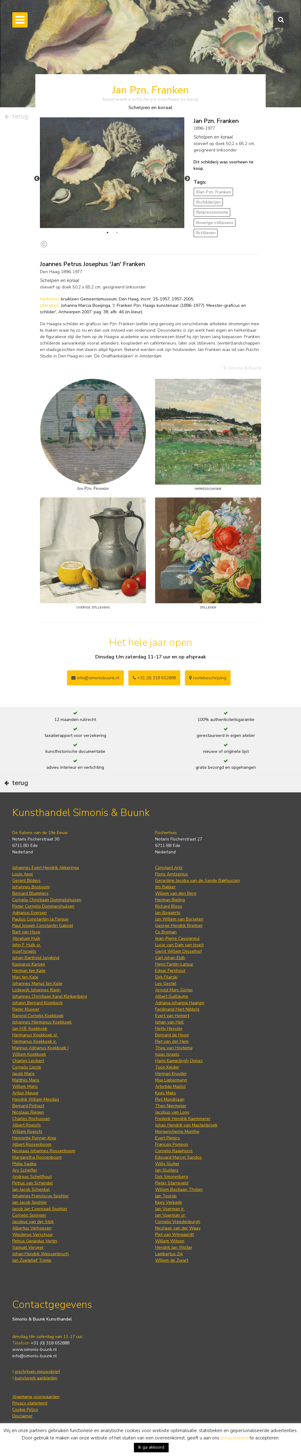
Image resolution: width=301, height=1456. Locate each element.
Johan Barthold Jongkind (35, 958)
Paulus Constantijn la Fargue (40, 919)
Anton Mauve (25, 1093)
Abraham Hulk (26, 938)
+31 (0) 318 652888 (154, 678)
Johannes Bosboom (31, 887)
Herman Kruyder (171, 1074)
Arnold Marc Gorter (174, 990)
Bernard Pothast (28, 1106)
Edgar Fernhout (170, 971)
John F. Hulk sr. (26, 945)
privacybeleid (234, 1438)
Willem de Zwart (171, 1260)
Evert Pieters (167, 1138)
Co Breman (166, 932)
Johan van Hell (169, 1022)
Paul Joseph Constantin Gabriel (42, 925)
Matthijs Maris (25, 1080)
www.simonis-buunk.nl (34, 1349)
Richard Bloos (168, 906)
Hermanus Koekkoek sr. (35, 1035)
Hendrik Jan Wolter (173, 1247)
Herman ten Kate (28, 971)
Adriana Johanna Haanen (179, 1003)
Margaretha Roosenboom (37, 1157)
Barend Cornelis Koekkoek (38, 1016)
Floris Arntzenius (171, 874)
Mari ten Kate (25, 977)
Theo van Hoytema (174, 1048)
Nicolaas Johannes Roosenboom (43, 1151)
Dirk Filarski (166, 977)
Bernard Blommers (30, 893)
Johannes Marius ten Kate (37, 983)
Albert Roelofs (26, 1125)
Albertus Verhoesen (32, 1228)
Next (187, 179)
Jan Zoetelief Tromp (31, 1260)
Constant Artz (168, 868)
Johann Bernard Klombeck (37, 1003)
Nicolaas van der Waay (178, 1228)
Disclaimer (22, 1416)
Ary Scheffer (24, 1170)
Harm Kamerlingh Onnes (179, 1061)
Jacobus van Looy (172, 1112)
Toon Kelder (167, 1067)
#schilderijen (208, 202)
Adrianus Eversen (29, 913)
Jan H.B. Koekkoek (29, 1028)
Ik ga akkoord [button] (151, 1447)
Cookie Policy (25, 1409)
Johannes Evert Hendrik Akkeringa (45, 868)
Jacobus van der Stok (33, 1222)
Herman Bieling (170, 900)
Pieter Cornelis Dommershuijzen (43, 906)
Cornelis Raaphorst (174, 1151)
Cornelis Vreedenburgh (177, 1222)
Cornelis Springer (29, 1215)
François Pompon (171, 1144)
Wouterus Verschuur (32, 1234)
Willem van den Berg (175, 893)
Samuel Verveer (28, 1247)
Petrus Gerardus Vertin (34, 1241)
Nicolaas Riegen (28, 1112)
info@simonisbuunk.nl (95, 678)
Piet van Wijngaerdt (174, 1234)
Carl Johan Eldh (170, 958)
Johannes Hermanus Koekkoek (42, 1022)
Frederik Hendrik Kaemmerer (182, 1119)
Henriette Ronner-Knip (34, 1138)
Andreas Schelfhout (32, 1177)
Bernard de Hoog (172, 1035)
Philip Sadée (24, 1164)
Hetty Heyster (168, 1028)
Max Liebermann (171, 1080)
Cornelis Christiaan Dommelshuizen (46, 900)
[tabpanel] (112, 172)
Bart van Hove (26, 932)
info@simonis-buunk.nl (34, 1356)
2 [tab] (117, 233)
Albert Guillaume (171, 996)
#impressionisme (212, 212)
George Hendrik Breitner (179, 925)
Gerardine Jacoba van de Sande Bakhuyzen (197, 880)
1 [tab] (107, 233)
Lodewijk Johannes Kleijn (36, 990)
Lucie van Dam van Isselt (179, 945)
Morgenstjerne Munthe (177, 1131)
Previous (37, 179)
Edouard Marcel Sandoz (178, 1157)
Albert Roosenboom (31, 1144)
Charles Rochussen (31, 1119)
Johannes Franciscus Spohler (40, 1196)
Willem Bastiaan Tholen (179, 1189)
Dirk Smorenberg (171, 1177)
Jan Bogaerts (167, 913)
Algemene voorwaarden (36, 1397)
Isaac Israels (167, 1054)
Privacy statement (29, 1403)
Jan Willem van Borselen (179, 919)
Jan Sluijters (166, 1170)
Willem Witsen (169, 1241)
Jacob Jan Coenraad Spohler (39, 1209)
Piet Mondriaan (169, 1099)
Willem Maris (25, 1086)
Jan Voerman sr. (170, 1215)
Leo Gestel (165, 983)
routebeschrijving (207, 678)
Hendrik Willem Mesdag (35, 1099)
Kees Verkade (168, 1202)
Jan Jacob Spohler (29, 1202)
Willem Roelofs (27, 1131)
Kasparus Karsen (28, 964)
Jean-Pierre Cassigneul (177, 938)
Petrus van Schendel (32, 1183)
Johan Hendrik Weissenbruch (40, 1254)
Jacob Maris (23, 1074)
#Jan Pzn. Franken (213, 192)
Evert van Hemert (172, 1016)
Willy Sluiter (167, 1164)
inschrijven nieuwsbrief (36, 1371)
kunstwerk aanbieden (34, 1378)
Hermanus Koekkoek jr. (34, 1041)
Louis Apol (22, 874)
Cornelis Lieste (26, 1067)
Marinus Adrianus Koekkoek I (40, 1048)
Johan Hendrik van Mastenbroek (186, 1125)
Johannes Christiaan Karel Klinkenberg (49, 996)
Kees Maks (165, 1093)
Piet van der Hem (172, 1041)
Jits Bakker (165, 887)
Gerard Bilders (26, 880)
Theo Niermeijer (170, 1106)
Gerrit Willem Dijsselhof (178, 951)
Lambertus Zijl (169, 1254)
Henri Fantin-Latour (174, 964)
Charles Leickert (28, 1061)
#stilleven (206, 233)
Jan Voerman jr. (170, 1209)
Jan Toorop (166, 1196)
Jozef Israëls (24, 951)
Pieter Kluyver (25, 1009)
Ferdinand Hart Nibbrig (177, 1009)
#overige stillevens (214, 223)
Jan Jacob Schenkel (31, 1189)
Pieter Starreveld (171, 1183)
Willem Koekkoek (29, 1054)
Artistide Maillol (170, 1086)
